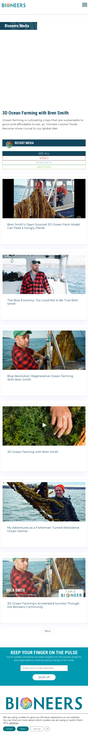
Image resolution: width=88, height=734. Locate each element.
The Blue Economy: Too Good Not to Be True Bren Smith (42, 302)
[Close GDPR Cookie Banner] (47, 728)
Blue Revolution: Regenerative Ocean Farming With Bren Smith (40, 377)
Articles (44, 167)
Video (44, 158)
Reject (23, 729)
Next (48, 630)
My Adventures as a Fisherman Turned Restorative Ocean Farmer (43, 529)
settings (13, 723)
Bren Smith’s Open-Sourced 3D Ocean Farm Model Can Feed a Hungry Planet (43, 226)
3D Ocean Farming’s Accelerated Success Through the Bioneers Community (43, 605)
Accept (9, 729)
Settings (37, 729)
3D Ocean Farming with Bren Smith (35, 113)
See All (44, 153)
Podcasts (44, 162)
